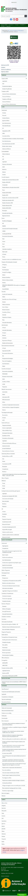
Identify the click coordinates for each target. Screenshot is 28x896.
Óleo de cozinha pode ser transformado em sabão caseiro (14, 739)
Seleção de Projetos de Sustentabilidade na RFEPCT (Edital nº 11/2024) (14, 682)
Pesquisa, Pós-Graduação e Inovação (9, 262)
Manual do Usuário (6, 524)
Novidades (4, 514)
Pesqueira (4, 839)
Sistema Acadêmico (6, 69)
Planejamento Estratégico (7, 358)
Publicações (4, 715)
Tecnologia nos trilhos (6, 777)
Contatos (4, 113)
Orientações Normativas (7, 433)
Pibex (3, 320)
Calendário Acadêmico (7, 249)
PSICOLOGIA (4, 374)
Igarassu (3, 823)
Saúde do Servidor (6, 446)
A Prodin (4, 348)
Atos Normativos (5, 363)
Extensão (3, 291)
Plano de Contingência (6, 361)
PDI (3, 356)
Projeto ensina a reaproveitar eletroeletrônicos (12, 767)
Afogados (4, 805)
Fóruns (3, 257)
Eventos (4, 282)
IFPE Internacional (6, 399)
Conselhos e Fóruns (6, 312)
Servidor (3, 26)
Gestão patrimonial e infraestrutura (9, 639)
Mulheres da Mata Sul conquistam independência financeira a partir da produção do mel (12, 736)
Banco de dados (5, 501)
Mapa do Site (14, 2)
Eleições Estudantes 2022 (7, 203)
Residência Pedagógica (7, 221)
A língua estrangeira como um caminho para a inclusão (13, 785)
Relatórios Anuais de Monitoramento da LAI (11, 627)
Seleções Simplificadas (7, 88)
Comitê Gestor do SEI (6, 521)
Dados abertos (5, 634)
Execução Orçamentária (7, 614)
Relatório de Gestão (6, 650)
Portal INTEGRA (5, 289)
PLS (3, 156)
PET (3, 223)
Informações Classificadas (7, 621)
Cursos (3, 241)
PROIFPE (4, 226)
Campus (17, 24)
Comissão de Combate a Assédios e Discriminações (13, 138)
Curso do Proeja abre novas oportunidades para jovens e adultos (14, 756)
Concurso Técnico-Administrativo (9, 94)
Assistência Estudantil (6, 368)
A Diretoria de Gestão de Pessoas (9, 443)
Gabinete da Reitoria (6, 149)
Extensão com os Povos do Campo (9, 299)
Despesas (4, 606)
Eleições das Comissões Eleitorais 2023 (10, 179)
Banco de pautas (5, 721)
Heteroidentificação (6, 125)
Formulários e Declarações (7, 438)
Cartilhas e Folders (6, 381)
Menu (15, 37)
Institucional (4, 110)
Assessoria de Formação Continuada (9, 228)
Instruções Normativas (7, 322)
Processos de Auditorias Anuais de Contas (11, 585)
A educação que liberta (7, 783)
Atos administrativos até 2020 (8, 143)
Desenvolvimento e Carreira (8, 451)
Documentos (5, 415)
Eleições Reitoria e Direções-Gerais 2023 (10, 187)
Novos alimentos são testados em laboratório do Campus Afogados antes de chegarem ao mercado (14, 764)
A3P (3, 159)
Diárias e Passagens (6, 609)
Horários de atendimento (7, 557)
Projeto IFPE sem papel (7, 529)
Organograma (5, 545)
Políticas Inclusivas (6, 304)
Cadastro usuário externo (7, 532)
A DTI (3, 420)
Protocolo (4, 115)
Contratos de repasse (6, 596)
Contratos (4, 338)
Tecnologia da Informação (7, 412)
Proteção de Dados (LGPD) (7, 668)
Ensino (3, 218)
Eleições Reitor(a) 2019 (7, 205)
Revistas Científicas (6, 277)
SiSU (3, 83)
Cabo (3, 813)
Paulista (3, 836)
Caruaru (3, 816)
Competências (5, 469)
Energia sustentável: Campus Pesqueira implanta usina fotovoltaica (13, 742)
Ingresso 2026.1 (5, 71)
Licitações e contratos (6, 616)
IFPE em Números (5, 657)
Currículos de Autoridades (7, 567)
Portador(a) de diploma (7, 86)
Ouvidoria (4, 685)
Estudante (22, 24)
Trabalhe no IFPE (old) (6, 99)
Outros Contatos (5, 876)
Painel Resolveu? (5, 689)
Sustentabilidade (5, 151)
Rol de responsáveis (6, 652)
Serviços (4, 417)
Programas (4, 386)
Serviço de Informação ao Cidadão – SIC (10, 624)
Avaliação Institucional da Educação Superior (11, 491)
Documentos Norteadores (7, 236)
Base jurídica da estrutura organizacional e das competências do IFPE (12, 551)
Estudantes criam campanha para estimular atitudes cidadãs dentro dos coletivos (13, 732)
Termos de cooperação (7, 598)
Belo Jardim (4, 810)
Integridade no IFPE (6, 131)
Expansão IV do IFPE (6, 350)
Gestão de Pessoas (6, 422)
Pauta (3, 190)
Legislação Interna (6, 670)
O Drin (3, 402)
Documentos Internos (6, 702)
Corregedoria (4, 660)
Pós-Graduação (5, 269)
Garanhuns (4, 821)
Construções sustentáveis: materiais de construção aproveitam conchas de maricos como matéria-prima (13, 760)
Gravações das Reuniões (7, 213)
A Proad (4, 327)
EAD (2, 818)
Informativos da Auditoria (7, 588)
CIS (3, 128)
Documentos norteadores (7, 371)
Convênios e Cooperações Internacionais (10, 404)
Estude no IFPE (5, 78)
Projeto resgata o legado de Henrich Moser (11, 775)
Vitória (3, 844)
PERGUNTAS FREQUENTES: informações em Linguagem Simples (13, 286)
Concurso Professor (6, 96)
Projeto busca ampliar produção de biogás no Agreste (13, 780)
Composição (4, 185)
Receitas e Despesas (6, 603)
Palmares (4, 834)
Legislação (4, 161)
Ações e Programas (6, 570)
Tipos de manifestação (6, 699)
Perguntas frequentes (6, 519)
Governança (4, 647)
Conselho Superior (5, 177)
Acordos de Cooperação (7, 294)
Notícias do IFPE (5, 65)
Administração (5, 325)
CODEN (3, 231)
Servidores (4, 619)
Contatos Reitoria (5, 118)
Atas (3, 458)
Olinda (3, 831)
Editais (3, 296)
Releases (3, 795)
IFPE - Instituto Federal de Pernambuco (16, 30)
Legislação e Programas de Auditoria (9, 591)
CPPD (3, 133)
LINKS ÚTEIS (4, 665)
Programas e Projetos (6, 317)
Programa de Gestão (6, 425)
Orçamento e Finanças (7, 340)
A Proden (4, 254)
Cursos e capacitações (7, 428)
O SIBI (3, 488)
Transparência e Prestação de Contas (9, 637)
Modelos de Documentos (7, 343)
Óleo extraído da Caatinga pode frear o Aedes (11, 788)
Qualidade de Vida (6, 435)
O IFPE (3, 107)
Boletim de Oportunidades (7, 280)
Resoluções (4, 210)
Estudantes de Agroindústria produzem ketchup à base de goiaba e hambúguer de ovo (14, 750)
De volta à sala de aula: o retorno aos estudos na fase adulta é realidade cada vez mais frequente (13, 746)
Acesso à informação (7, 540)
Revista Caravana (5, 309)
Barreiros (4, 808)
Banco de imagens (5, 793)
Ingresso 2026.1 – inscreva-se (7, 24)
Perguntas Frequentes (6, 632)
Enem (3, 246)
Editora (3, 275)
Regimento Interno (6, 215)
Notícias (4, 172)
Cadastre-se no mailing (6, 713)
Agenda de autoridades (7, 565)
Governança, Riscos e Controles (8, 453)
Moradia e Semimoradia (7, 376)
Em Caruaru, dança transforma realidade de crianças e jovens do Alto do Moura (13, 724)
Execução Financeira (6, 611)
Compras (4, 332)
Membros (4, 471)
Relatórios (4, 169)
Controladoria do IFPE (6, 464)
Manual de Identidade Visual (7, 710)
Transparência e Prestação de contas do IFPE (11, 580)
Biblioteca (4, 480)
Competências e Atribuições (7, 696)
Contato (4, 174)
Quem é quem (5, 555)
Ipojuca (3, 826)
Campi (3, 483)
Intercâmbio (4, 392)
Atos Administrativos (6, 123)
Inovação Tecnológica (6, 272)
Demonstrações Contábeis (7, 655)
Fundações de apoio (6, 601)
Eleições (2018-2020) (6, 192)
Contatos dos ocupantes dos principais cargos (11, 562)
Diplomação (4, 251)
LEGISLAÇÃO (5, 663)
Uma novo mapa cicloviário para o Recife (10, 772)
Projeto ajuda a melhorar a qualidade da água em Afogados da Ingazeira (14, 728)
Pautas (3, 461)
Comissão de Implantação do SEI (9, 527)
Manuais (4, 335)
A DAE (3, 384)
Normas (4, 516)
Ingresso (4, 75)
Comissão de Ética (6, 136)
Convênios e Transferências (7, 593)
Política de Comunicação (7, 708)
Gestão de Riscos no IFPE (7, 456)
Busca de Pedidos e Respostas (8, 629)
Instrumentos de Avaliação (7, 498)
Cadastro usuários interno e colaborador (10, 534)
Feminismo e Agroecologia (7, 790)
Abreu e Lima (4, 803)
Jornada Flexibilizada (6, 448)
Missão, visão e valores (7, 146)
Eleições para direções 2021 (8, 200)
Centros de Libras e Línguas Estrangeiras (10, 407)
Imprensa (8, 26)
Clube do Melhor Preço (7, 430)
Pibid (3, 239)
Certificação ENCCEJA (6, 233)
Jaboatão (3, 828)
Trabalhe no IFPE (5, 91)
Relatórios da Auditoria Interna (8, 583)
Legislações (4, 81)
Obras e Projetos (5, 478)
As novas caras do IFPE (7, 753)
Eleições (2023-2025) (6, 208)
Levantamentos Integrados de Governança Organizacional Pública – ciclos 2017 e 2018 (14, 475)
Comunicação (4, 718)
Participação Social (5, 573)
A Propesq (4, 264)
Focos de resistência (6, 770)
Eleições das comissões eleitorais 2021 (10, 197)
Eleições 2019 (5, 195)
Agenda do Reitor (5, 120)
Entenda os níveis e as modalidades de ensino (11, 259)
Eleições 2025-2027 (6, 182)
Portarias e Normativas (7, 164)
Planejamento (5, 578)
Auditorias (4, 575)
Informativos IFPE (5, 397)
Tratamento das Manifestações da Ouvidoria (11, 691)
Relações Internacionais (6, 389)
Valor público (5, 645)
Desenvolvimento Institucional (8, 345)
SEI (2, 509)
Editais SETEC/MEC (6, 678)
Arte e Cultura (5, 307)
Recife (3, 841)
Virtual (3, 485)
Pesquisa (4, 267)
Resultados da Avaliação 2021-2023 (9, 496)
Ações (3, 167)
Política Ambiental (6, 154)
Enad (3, 244)
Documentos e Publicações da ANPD (9, 675)
